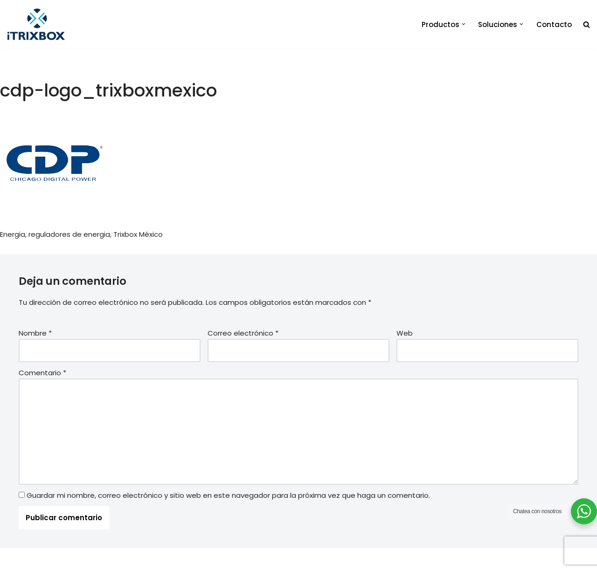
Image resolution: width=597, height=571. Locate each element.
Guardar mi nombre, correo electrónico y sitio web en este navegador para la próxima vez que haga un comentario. (228, 495)
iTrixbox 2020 (136, 559)
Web (404, 333)
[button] (463, 24)
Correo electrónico (243, 333)
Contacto (554, 24)
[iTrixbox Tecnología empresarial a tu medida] (36, 24)
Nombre (35, 333)
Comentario (42, 373)
